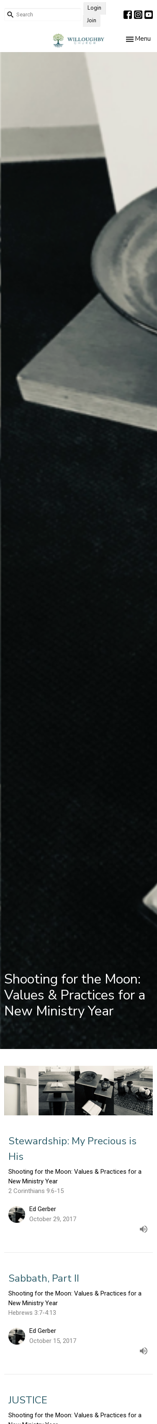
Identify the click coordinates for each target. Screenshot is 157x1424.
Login (94, 8)
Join (91, 20)
